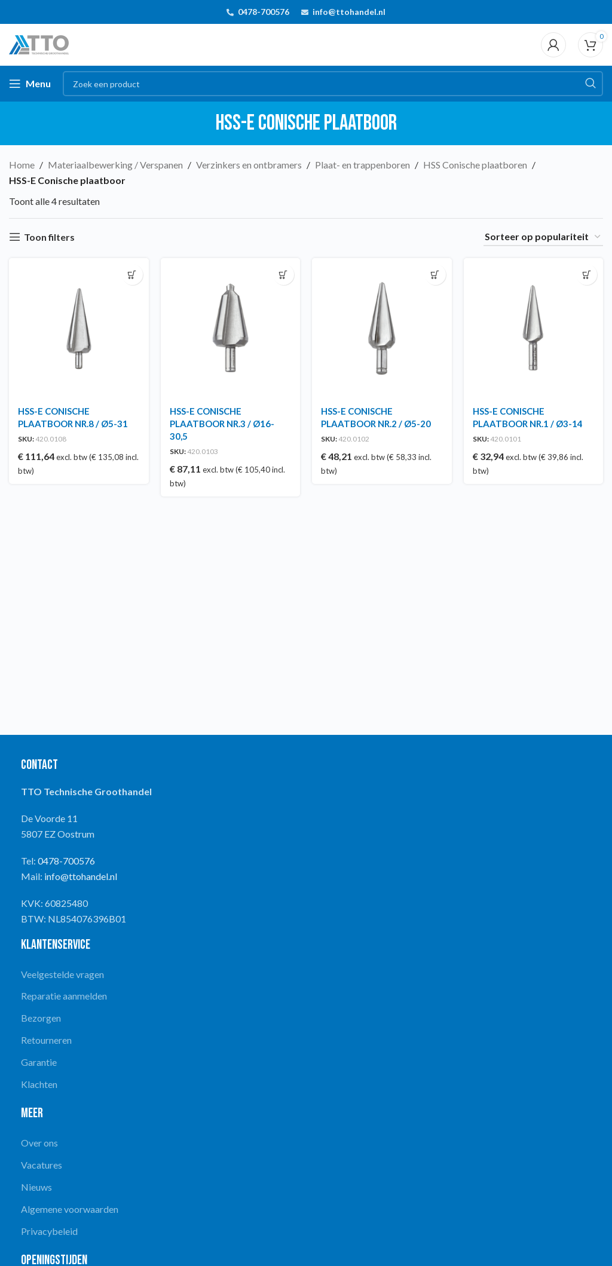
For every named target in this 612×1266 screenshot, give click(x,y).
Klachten (39, 1084)
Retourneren (46, 1040)
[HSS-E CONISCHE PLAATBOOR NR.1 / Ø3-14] (534, 328)
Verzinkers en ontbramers (249, 164)
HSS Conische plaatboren (475, 164)
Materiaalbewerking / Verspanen (115, 164)
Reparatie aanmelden (64, 995)
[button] (132, 274)
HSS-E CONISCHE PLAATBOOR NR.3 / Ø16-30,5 (222, 424)
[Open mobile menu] (30, 84)
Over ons (39, 1142)
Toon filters (49, 237)
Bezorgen (41, 1017)
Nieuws (36, 1187)
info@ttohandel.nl (349, 12)
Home (22, 164)
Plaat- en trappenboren (362, 164)
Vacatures (41, 1164)
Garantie (39, 1062)
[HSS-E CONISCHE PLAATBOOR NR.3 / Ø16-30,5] (231, 328)
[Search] (333, 83)
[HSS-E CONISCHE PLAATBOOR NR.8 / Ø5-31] (79, 328)
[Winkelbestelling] (543, 237)
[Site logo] (39, 43)
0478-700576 (263, 12)
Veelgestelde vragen (62, 974)
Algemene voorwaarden (69, 1209)
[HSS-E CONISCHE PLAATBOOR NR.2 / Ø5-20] (382, 328)
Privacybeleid (49, 1231)
